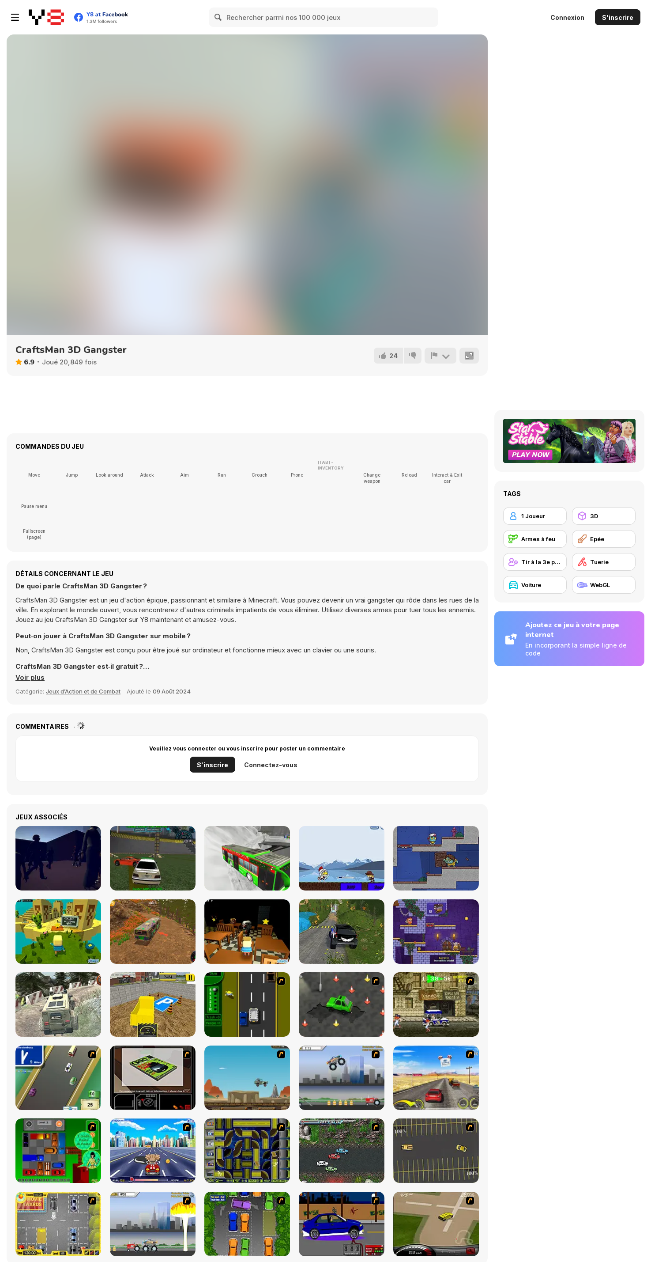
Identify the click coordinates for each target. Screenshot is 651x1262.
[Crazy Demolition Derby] (153, 858)
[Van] (58, 1078)
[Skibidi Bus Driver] (153, 931)
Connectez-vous (270, 765)
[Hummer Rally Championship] (436, 1224)
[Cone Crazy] (341, 1004)
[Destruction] (153, 1224)
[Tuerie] (604, 562)
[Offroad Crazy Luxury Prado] (58, 1004)
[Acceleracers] (247, 1150)
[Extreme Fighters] (341, 858)
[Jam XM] (341, 1150)
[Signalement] (440, 356)
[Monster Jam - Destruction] (341, 1078)
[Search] (218, 17)
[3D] (604, 516)
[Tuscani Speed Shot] (436, 1078)
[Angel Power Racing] (153, 1150)
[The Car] (153, 1078)
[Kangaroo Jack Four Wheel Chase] (247, 1078)
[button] (30, 677)
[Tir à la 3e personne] (535, 562)
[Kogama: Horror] (247, 931)
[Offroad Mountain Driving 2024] (341, 931)
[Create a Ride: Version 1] (341, 1224)
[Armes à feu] (535, 539)
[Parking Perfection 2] (247, 1224)
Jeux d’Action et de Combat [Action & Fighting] (83, 691)
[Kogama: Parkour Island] (58, 931)
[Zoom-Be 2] (436, 858)
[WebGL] (604, 585)
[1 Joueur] (535, 516)
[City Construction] (153, 1004)
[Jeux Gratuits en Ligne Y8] (46, 17)
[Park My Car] (58, 1224)
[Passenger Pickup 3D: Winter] (247, 858)
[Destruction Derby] (436, 1150)
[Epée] (604, 539)
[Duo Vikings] (436, 931)
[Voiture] (535, 585)
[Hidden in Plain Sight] (58, 858)
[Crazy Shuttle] (436, 1004)
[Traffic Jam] (58, 1150)
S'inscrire (617, 17)
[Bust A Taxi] (247, 1004)
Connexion (567, 17)
